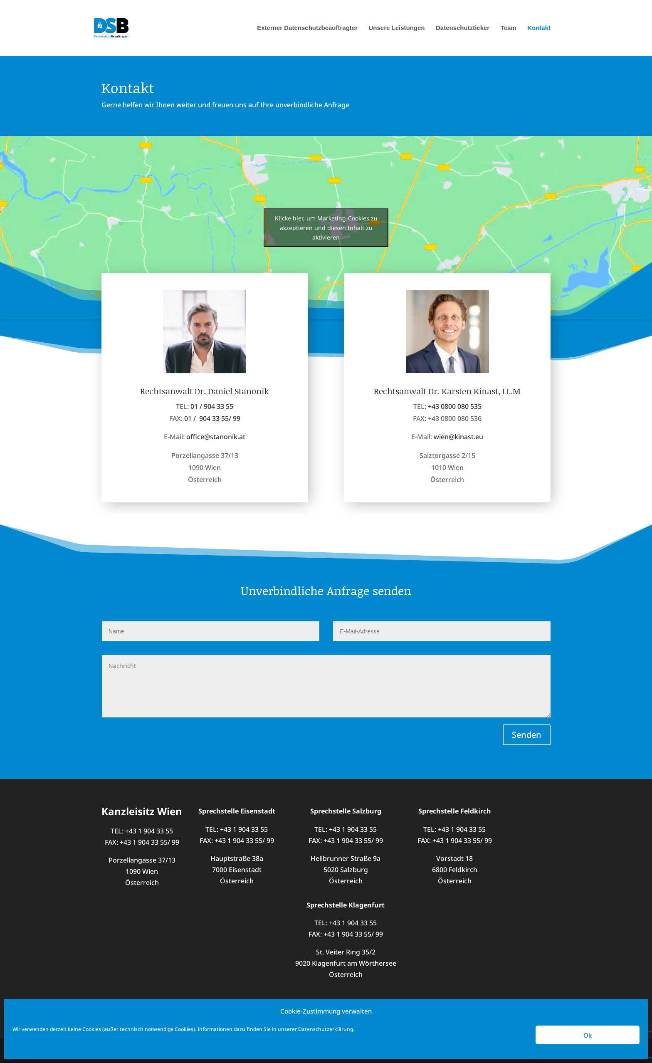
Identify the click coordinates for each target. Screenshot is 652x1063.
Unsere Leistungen (396, 28)
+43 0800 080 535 (455, 426)
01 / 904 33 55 (211, 415)
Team (508, 28)
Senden (526, 734)
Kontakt (539, 28)
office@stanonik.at (215, 446)
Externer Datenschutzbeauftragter (307, 28)
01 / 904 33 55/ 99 (212, 428)
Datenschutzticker (462, 28)
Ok (587, 1035)
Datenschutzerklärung (325, 1029)
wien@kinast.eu (458, 457)
